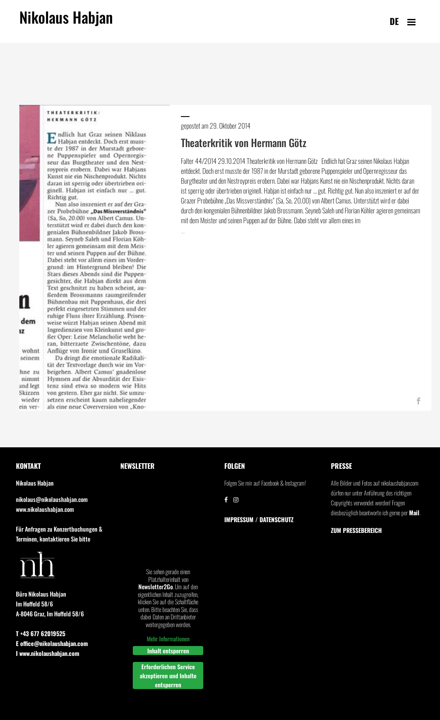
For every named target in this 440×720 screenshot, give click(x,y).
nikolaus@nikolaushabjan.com (52, 499)
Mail (414, 512)
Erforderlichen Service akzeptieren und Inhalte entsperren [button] (168, 675)
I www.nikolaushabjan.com (47, 653)
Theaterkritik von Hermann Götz (243, 142)
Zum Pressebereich (356, 530)
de (394, 21)
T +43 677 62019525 (40, 633)
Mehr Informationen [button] (168, 639)
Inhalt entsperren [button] (168, 650)
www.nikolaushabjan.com (45, 509)
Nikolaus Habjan (66, 22)
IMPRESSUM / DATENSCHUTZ (258, 519)
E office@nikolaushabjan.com (52, 643)
